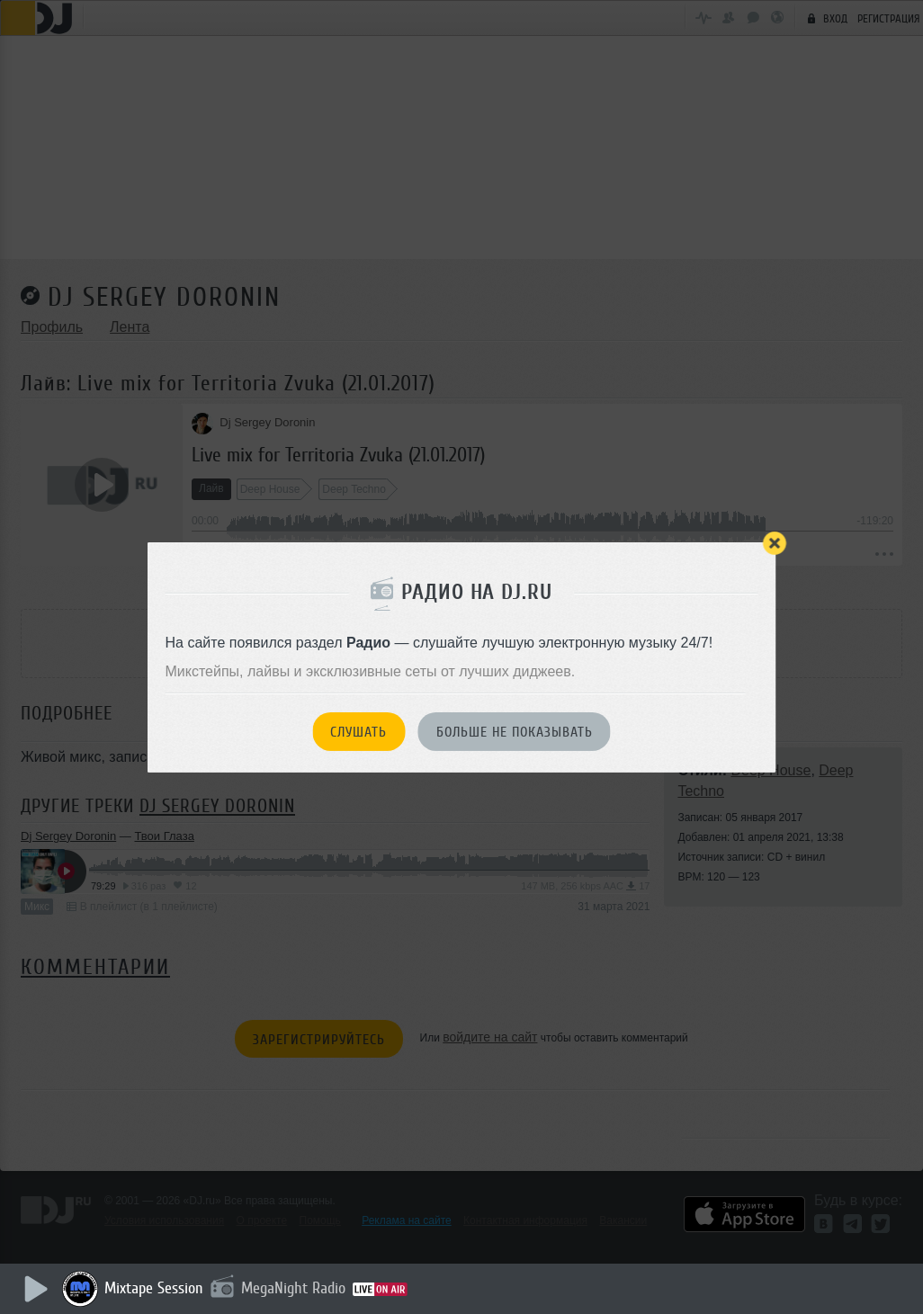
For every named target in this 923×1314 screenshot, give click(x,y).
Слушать (358, 732)
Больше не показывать (514, 732)
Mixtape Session (159, 1288)
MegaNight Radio (298, 1288)
